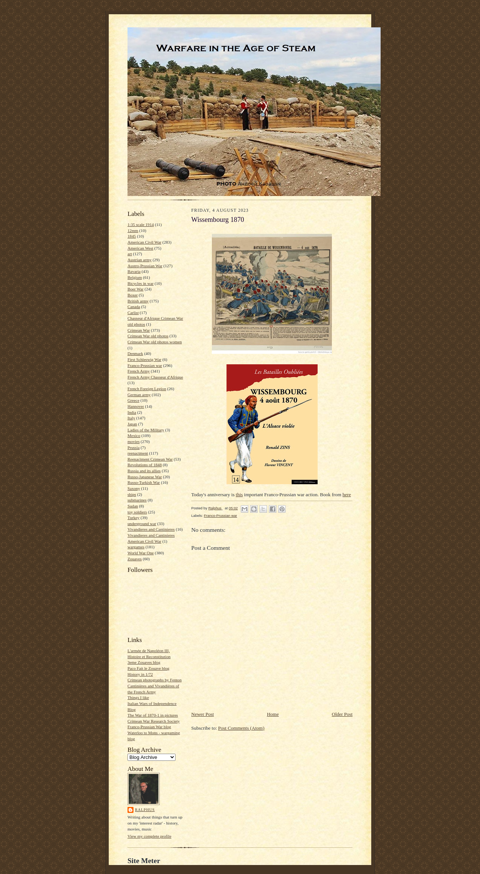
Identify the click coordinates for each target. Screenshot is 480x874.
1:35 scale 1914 (141, 224)
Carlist (133, 312)
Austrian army (140, 259)
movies (134, 441)
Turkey (134, 517)
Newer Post (202, 714)
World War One (141, 553)
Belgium (135, 277)
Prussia (134, 447)
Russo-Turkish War (144, 482)
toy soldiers (137, 512)
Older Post (342, 714)
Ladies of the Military (146, 430)
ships (132, 494)
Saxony (134, 488)
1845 (132, 236)
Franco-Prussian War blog (149, 726)
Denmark (135, 353)
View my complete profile (149, 836)
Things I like (138, 697)
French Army (139, 371)
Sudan (133, 506)
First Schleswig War (144, 359)
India (132, 412)
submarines (137, 500)
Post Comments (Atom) (241, 728)
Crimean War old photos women (155, 342)
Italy (131, 418)
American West (140, 248)
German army (139, 394)
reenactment (138, 453)
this (239, 494)
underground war (142, 523)
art (130, 253)
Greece (134, 400)
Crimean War (139, 330)
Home (273, 714)
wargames (136, 547)
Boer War (136, 289)
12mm (133, 230)
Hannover (136, 406)
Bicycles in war (141, 283)
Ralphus (145, 810)
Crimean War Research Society (154, 721)
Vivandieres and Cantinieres (151, 529)
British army (138, 301)
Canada (134, 306)
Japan (132, 424)
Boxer (133, 295)
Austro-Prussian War (145, 265)
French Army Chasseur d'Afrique (155, 377)
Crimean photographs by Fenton (155, 680)
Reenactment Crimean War (150, 459)
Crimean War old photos (148, 336)
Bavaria (134, 271)
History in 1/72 (140, 674)
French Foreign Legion (147, 388)
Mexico (134, 435)
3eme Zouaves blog (144, 662)
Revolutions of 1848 (145, 464)
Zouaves (135, 559)
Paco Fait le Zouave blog (149, 668)
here (346, 494)
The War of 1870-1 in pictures (153, 715)
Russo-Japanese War (145, 476)
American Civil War (144, 242)
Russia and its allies (144, 470)
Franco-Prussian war (145, 365)
